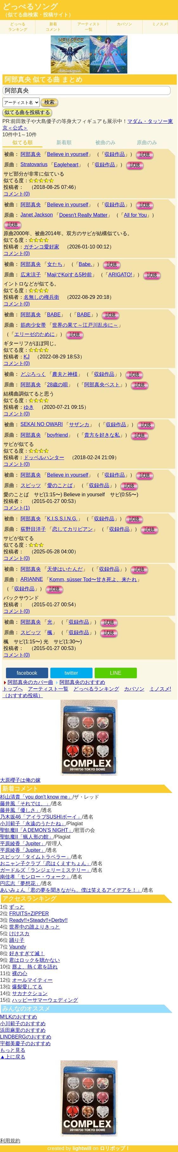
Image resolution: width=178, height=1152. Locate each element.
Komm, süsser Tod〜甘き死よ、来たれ (93, 579)
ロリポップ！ (115, 1148)
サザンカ (79, 424)
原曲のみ (147, 142)
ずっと (16, 907)
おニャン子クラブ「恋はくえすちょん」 (45, 863)
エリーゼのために (34, 334)
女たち (54, 264)
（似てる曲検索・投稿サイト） (38, 14)
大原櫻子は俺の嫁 (20, 780)
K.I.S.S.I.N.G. (62, 518)
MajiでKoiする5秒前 (69, 274)
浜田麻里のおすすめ (23, 1030)
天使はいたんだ (65, 569)
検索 (49, 102)
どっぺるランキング (96, 689)
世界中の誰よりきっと (34, 927)
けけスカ (19, 933)
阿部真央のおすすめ (82, 682)
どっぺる (17, 27)
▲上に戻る (12, 1056)
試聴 (145, 155)
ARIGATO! (120, 274)
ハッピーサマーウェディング (45, 1000)
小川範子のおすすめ (23, 1023)
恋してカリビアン (72, 529)
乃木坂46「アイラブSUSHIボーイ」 (41, 817)
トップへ (13, 689)
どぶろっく (33, 374)
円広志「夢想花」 (20, 883)
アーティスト (88, 27)
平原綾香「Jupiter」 (23, 843)
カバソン (124, 24)
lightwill (82, 1148)
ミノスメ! (160, 24)
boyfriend (57, 435)
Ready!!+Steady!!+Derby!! (38, 920)
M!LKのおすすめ (18, 1017)
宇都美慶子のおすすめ (25, 1043)
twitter (71, 673)
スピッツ (31, 485)
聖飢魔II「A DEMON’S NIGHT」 (36, 830)
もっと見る (12, 1050)
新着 (53, 27)
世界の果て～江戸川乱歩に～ (85, 325)
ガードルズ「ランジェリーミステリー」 (45, 870)
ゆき (29, 407)
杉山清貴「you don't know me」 (36, 797)
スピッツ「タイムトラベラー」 (35, 856)
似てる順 (22, 142)
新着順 (64, 142)
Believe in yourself (67, 154)
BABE (54, 314)
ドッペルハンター (44, 457)
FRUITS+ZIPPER (29, 913)
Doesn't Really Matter (83, 215)
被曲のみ (105, 142)
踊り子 (16, 940)
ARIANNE (32, 579)
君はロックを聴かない (34, 960)
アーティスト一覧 (48, 689)
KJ (27, 356)
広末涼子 (31, 274)
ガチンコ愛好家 (41, 246)
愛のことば (60, 485)
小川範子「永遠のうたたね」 (33, 823)
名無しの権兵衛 (41, 297)
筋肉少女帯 (33, 325)
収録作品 (115, 154)
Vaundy (17, 946)
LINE (115, 673)
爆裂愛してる (27, 986)
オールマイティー (32, 980)
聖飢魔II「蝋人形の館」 (27, 837)
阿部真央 (31, 154)
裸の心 (19, 973)
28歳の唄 (57, 384)
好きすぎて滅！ (27, 953)
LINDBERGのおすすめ (25, 1036)
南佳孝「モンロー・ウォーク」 (35, 876)
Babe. (85, 264)
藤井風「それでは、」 (25, 803)
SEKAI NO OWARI (42, 424)
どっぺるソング (30, 7)
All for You (135, 215)
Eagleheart (66, 164)
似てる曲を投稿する (27, 112)
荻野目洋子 (33, 529)
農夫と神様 (65, 374)
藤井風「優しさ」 (20, 810)
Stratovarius (34, 164)
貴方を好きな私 (102, 435)
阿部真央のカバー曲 (30, 682)
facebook (27, 673)
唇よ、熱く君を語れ (35, 966)
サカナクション (30, 993)
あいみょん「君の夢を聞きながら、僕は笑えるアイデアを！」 (71, 890)
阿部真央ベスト (102, 384)
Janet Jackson (37, 214)
